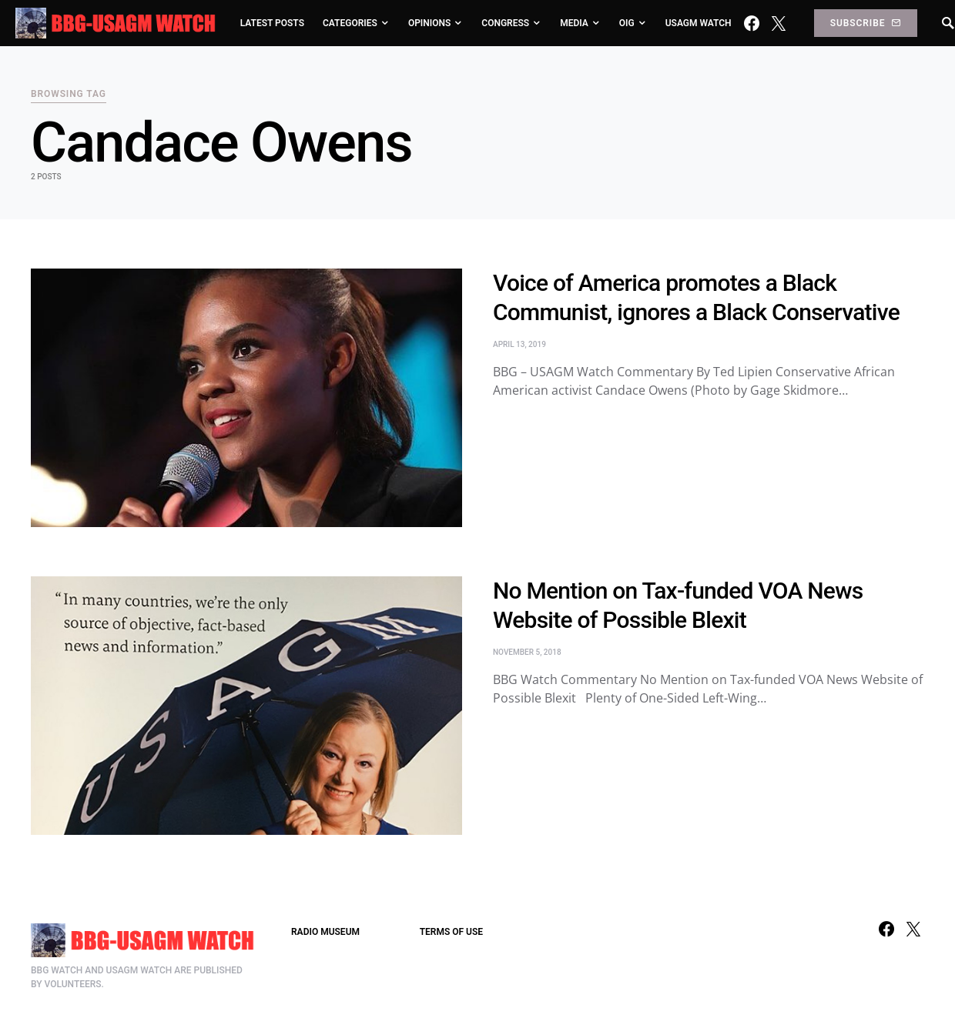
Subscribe (865, 23)
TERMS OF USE (451, 931)
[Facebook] (751, 23)
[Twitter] (778, 23)
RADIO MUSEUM (325, 931)
